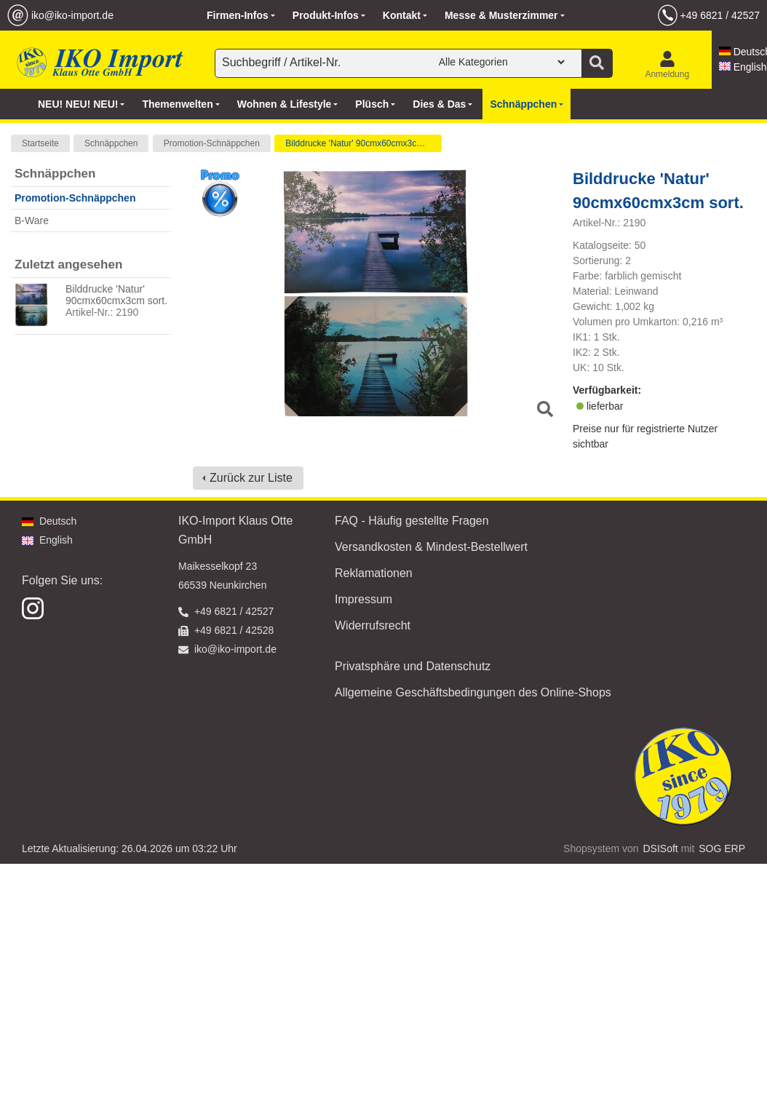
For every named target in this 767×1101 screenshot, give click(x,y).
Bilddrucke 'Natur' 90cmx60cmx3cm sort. (363, 143)
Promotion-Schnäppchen (212, 143)
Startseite (40, 143)
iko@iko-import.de (72, 15)
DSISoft (660, 848)
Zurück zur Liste (251, 478)
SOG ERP (722, 848)
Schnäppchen (111, 143)
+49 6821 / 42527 (720, 15)
